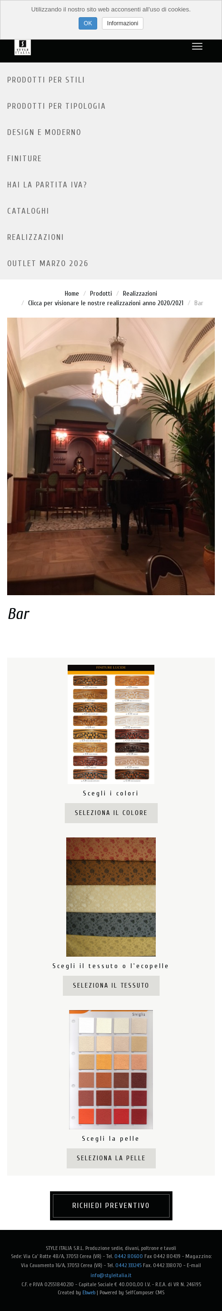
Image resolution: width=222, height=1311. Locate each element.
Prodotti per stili (46, 79)
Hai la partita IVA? (47, 184)
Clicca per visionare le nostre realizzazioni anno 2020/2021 (105, 303)
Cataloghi (28, 211)
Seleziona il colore (111, 813)
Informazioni (122, 23)
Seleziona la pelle (111, 1158)
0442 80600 (128, 1256)
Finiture (24, 158)
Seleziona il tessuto (111, 985)
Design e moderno (44, 132)
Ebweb (88, 1292)
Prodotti (101, 293)
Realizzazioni (35, 237)
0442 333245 (128, 1265)
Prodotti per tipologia (56, 106)
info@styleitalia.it (111, 1275)
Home (72, 293)
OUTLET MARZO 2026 (48, 263)
